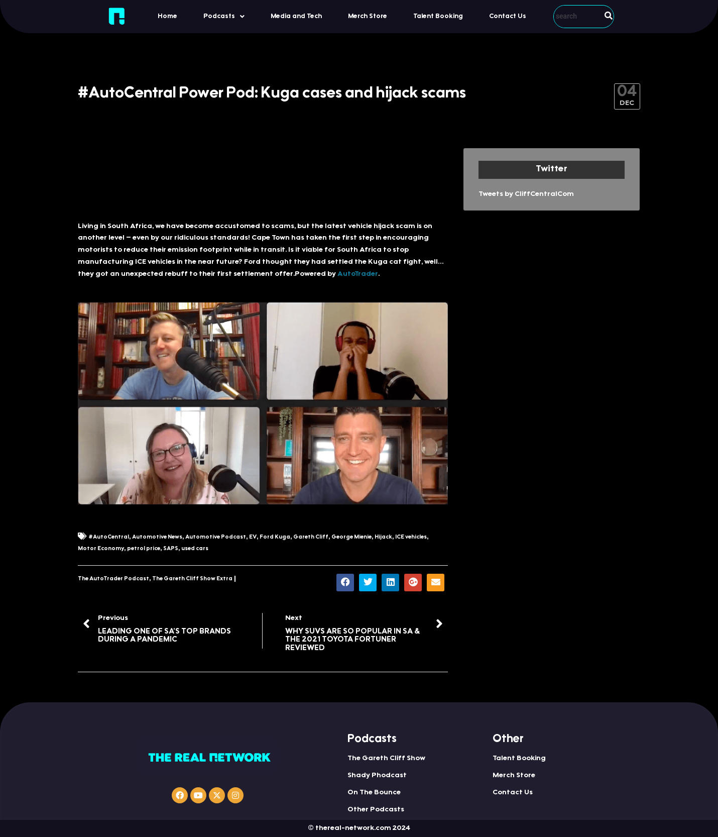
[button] (224, 16)
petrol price (143, 549)
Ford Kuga (275, 537)
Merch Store (367, 16)
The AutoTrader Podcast (113, 579)
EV (253, 537)
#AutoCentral (108, 537)
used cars (194, 549)
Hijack (383, 537)
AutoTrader (357, 274)
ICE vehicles (411, 537)
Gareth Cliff (310, 537)
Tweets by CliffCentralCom (526, 194)
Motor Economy (101, 549)
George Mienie (351, 537)
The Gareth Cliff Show (386, 758)
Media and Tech (296, 16)
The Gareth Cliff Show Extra (192, 579)
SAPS (170, 549)
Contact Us (507, 16)
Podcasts (224, 16)
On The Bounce (374, 792)
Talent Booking (438, 16)
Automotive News (157, 537)
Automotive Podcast (215, 537)
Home (167, 16)
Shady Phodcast (377, 775)
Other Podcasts (375, 809)
